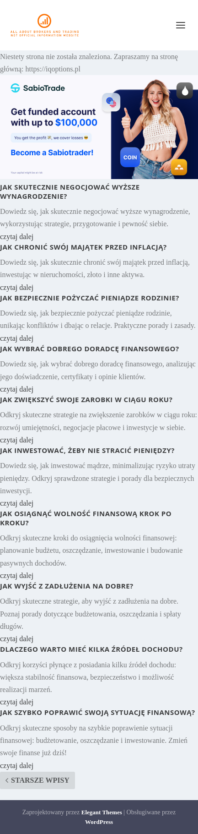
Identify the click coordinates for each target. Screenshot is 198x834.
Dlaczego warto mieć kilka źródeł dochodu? (91, 649)
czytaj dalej (16, 236)
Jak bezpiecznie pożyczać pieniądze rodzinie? (89, 297)
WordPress (99, 821)
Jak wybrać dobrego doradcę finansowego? (89, 348)
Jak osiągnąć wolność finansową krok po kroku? (85, 518)
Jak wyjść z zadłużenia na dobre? (67, 585)
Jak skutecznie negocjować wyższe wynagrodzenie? (70, 191)
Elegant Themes (101, 812)
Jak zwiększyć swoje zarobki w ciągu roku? (86, 399)
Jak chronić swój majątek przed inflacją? (83, 246)
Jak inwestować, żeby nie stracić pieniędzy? (87, 450)
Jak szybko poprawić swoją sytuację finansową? (97, 712)
